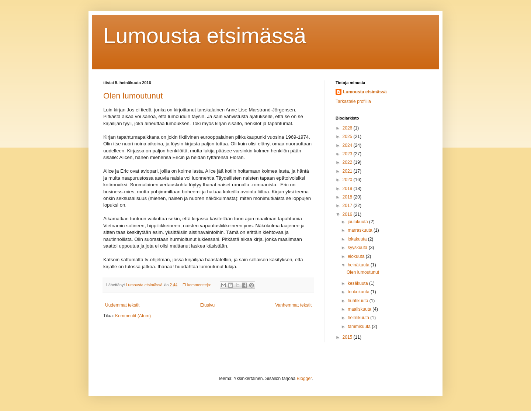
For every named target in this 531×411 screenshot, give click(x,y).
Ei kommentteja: (197, 285)
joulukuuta (358, 221)
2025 (348, 136)
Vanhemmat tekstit (293, 305)
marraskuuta (361, 230)
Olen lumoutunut (133, 95)
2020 (348, 179)
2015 (348, 337)
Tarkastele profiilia (353, 101)
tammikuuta (360, 326)
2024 (348, 145)
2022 (348, 162)
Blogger (304, 378)
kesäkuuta (358, 283)
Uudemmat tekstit (122, 305)
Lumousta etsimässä (204, 35)
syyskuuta (358, 247)
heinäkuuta (359, 264)
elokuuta (357, 256)
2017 (348, 205)
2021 (348, 171)
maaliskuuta (360, 309)
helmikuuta (359, 317)
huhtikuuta (358, 300)
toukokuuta (359, 291)
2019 (348, 188)
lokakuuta (358, 239)
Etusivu (207, 305)
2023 (348, 153)
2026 (348, 128)
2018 (348, 197)
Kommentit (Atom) (133, 315)
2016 (348, 214)
